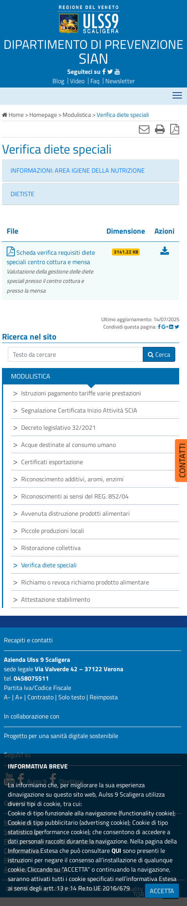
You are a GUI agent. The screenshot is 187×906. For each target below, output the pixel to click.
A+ (19, 697)
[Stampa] (160, 129)
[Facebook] (159, 327)
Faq (94, 81)
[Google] (165, 327)
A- (7, 697)
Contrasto (40, 697)
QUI (116, 850)
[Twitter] (176, 327)
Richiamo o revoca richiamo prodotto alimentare (85, 582)
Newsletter (120, 81)
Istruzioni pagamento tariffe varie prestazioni (81, 393)
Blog (58, 81)
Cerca (159, 354)
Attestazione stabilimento (55, 599)
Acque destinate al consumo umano (68, 444)
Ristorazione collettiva (51, 547)
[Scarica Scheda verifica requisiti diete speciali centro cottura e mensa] (164, 252)
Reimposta (104, 697)
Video (77, 81)
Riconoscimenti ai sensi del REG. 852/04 (75, 496)
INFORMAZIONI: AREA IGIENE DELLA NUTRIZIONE (78, 170)
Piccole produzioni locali (52, 530)
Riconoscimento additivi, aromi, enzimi (72, 479)
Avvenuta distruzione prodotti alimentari (75, 513)
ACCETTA (162, 890)
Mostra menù (178, 92)
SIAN (93, 58)
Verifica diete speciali (49, 565)
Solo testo (71, 697)
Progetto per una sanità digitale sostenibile (61, 735)
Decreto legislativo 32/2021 (58, 427)
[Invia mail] (144, 129)
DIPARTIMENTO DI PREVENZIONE (93, 44)
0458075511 (31, 678)
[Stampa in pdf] (174, 129)
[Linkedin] (171, 327)
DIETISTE (22, 193)
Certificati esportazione (52, 461)
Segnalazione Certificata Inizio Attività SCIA (79, 410)
